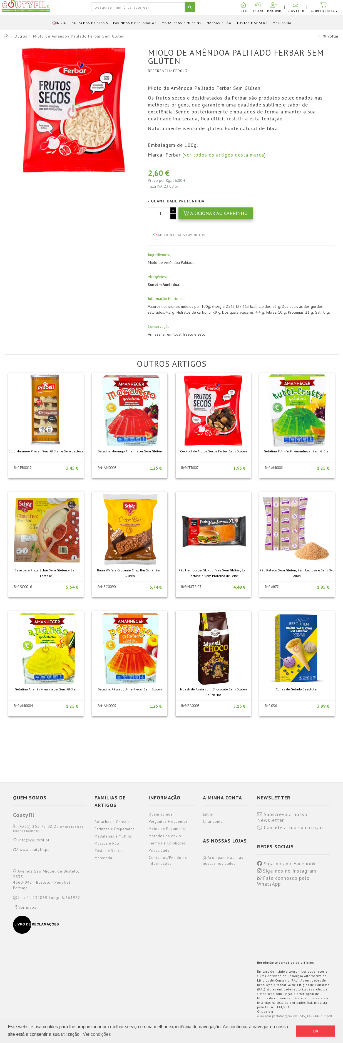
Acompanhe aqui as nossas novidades (223, 860)
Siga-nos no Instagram (287, 871)
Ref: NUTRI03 (191, 586)
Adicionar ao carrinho (215, 213)
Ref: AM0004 (23, 705)
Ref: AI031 (272, 586)
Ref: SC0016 (23, 586)
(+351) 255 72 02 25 (48, 828)
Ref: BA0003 (190, 705)
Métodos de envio (165, 836)
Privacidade (159, 850)
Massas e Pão (219, 23)
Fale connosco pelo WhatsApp (283, 881)
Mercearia (282, 23)
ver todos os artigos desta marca (224, 155)
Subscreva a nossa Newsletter (282, 817)
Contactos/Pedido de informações (168, 860)
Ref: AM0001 (274, 467)
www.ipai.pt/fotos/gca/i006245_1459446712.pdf (294, 1016)
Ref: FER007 (190, 467)
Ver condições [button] (97, 1034)
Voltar (331, 36)
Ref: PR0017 (23, 467)
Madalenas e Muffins (182, 23)
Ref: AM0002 (107, 705)
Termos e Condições (167, 843)
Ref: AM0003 (107, 467)
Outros (20, 36)
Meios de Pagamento (168, 828)
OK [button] (315, 1031)
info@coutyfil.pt (31, 840)
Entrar (208, 814)
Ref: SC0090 (107, 586)
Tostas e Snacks (252, 23)
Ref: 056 (271, 705)
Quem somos (161, 814)
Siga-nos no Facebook (286, 864)
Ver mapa (24, 907)
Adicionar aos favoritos (179, 235)
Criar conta (213, 821)
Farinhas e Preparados (135, 23)
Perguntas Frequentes (168, 821)
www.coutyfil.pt (31, 850)
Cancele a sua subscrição (290, 827)
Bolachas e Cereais (90, 23)
